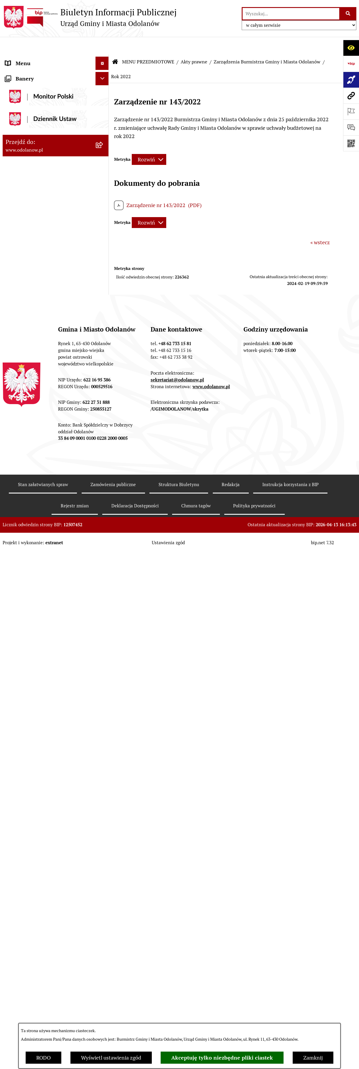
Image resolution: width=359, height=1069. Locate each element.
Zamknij (313, 1057)
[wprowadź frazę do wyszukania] (291, 13)
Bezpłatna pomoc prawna (35, 958)
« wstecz (320, 224)
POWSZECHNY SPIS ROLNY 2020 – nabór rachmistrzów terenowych (46, 989)
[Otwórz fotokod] (351, 143)
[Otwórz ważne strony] (351, 111)
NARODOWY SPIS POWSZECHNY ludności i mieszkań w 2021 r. (44, 1010)
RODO (43, 1057)
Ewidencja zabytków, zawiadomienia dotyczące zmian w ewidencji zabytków (47, 924)
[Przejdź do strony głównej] (90, 17)
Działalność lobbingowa (33, 72)
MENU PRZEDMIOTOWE (34, 85)
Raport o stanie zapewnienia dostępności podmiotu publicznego (46, 877)
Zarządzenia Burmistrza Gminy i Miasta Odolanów (267, 44)
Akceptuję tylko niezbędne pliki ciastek (222, 1057)
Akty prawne (194, 44)
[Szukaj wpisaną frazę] (348, 13)
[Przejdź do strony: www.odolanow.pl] (351, 96)
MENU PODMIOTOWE (31, 58)
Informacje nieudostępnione (38, 860)
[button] (103, 59)
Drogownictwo (22, 972)
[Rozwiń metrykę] (149, 141)
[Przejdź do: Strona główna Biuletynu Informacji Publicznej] (115, 44)
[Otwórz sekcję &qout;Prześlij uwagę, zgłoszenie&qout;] (351, 127)
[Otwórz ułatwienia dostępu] (351, 48)
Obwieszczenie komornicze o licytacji (48, 945)
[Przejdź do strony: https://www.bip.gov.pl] (351, 64)
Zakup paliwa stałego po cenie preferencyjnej (40, 899)
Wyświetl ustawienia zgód (111, 1057)
